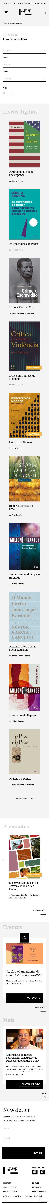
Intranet (36, 1187)
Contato (7, 1183)
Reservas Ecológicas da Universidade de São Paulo (23, 886)
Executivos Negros (20, 442)
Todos (5, 57)
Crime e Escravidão (21, 307)
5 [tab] (30, 1047)
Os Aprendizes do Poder (24, 243)
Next (45, 860)
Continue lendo (31, 1084)
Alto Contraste (25, 3)
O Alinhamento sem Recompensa (21, 173)
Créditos (18, 1196)
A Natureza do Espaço (22, 715)
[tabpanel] (24, 1039)
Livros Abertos (39, 1191)
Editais (35, 1183)
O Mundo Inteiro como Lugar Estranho (22, 648)
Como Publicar (10, 1187)
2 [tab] (21, 1047)
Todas (5, 71)
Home (5, 23)
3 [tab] (24, 1047)
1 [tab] (18, 1047)
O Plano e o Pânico (20, 778)
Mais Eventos (24, 1010)
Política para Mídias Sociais (32, 1196)
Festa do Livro (10, 1191)
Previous (4, 860)
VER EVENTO (33, 997)
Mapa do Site (39, 3)
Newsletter (16, 1110)
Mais (24, 1097)
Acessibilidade (10, 3)
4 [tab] (27, 1047)
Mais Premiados (24, 913)
